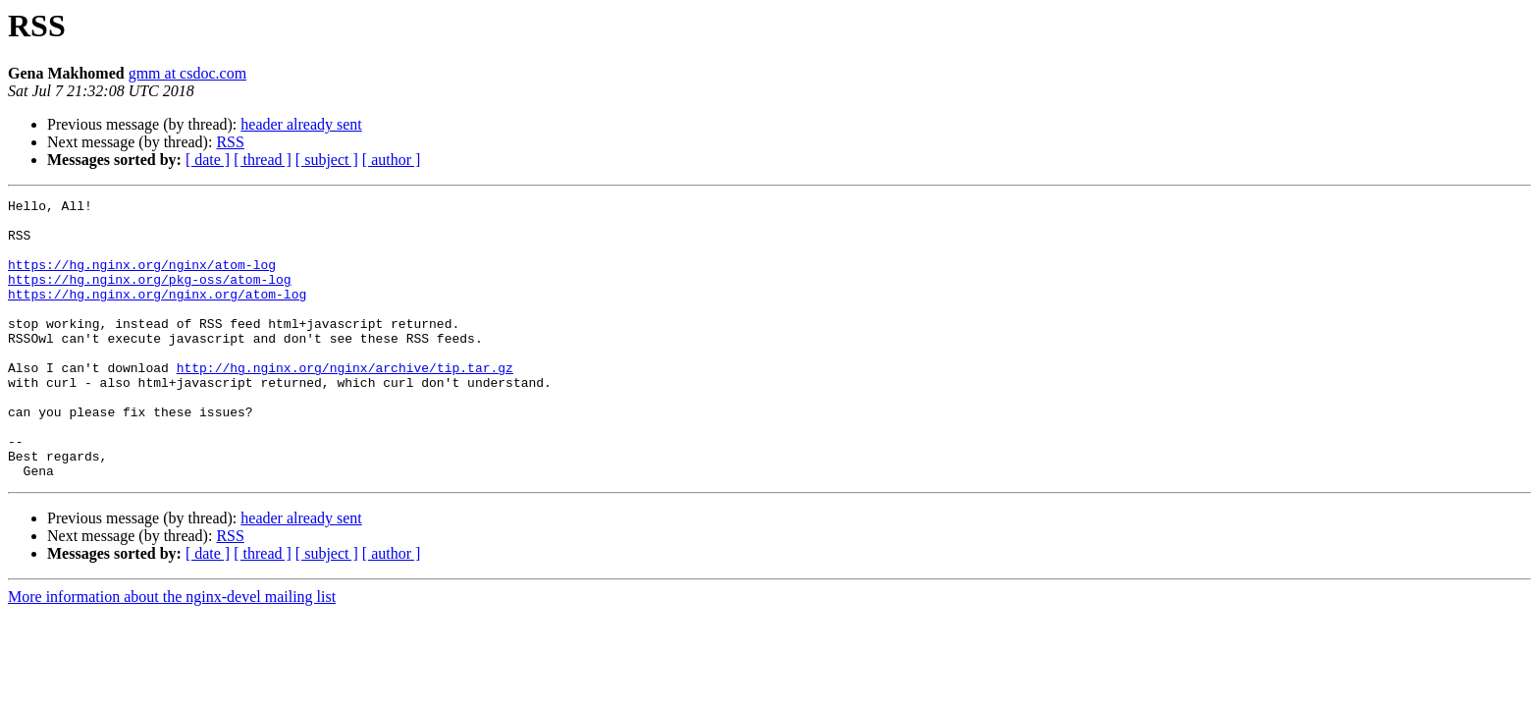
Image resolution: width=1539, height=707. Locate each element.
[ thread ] (263, 159)
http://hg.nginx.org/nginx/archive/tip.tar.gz (345, 402)
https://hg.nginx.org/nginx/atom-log (142, 279)
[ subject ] (326, 159)
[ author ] (391, 159)
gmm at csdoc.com (187, 73)
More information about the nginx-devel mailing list (172, 652)
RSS (229, 142)
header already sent (300, 124)
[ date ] (208, 159)
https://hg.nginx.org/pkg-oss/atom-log (150, 296)
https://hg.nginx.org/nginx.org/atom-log (157, 314)
